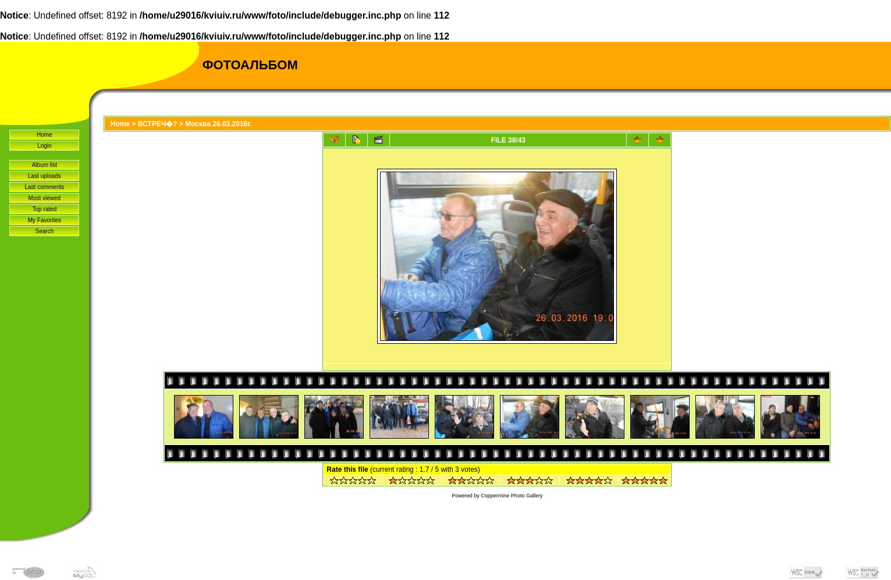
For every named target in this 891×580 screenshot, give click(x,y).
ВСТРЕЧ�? (158, 124)
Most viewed (45, 198)
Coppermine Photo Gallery (511, 496)
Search (45, 231)
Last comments (44, 187)
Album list (44, 165)
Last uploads (44, 176)
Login (44, 146)
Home (44, 134)
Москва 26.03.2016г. (218, 124)
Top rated (45, 209)
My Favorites (44, 220)
